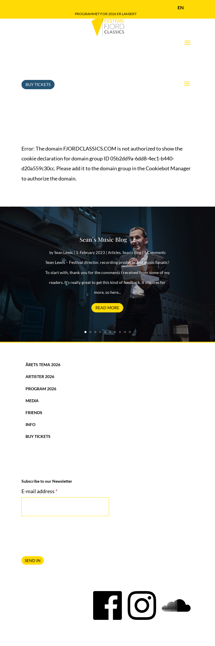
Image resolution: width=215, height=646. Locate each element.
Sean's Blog (131, 236)
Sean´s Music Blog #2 (107, 223)
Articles (114, 236)
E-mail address (39, 475)
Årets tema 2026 (43, 348)
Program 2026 (41, 372)
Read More (107, 291)
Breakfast (185, 636)
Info (30, 408)
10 (130, 316)
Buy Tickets (38, 68)
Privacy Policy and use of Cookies (107, 636)
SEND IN (33, 544)
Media (32, 384)
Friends (34, 396)
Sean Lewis (63, 236)
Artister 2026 (40, 360)
